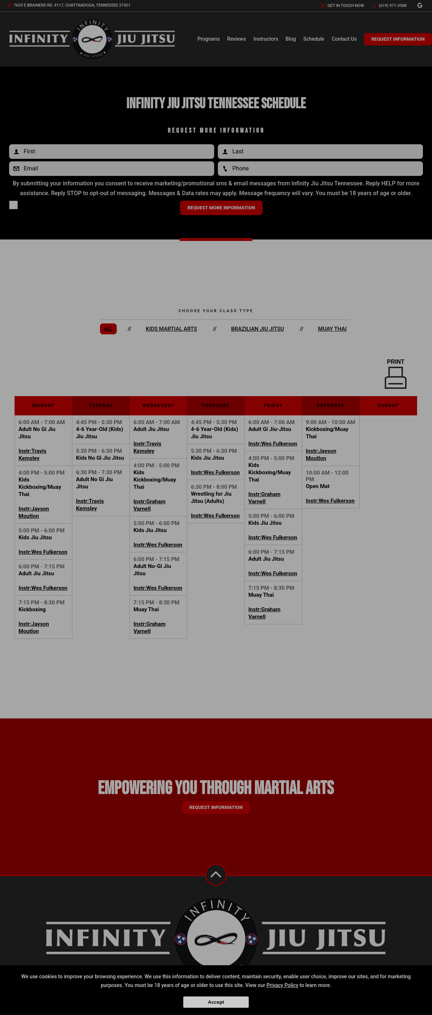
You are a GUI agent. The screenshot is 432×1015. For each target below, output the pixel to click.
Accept (216, 1002)
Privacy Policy (283, 985)
